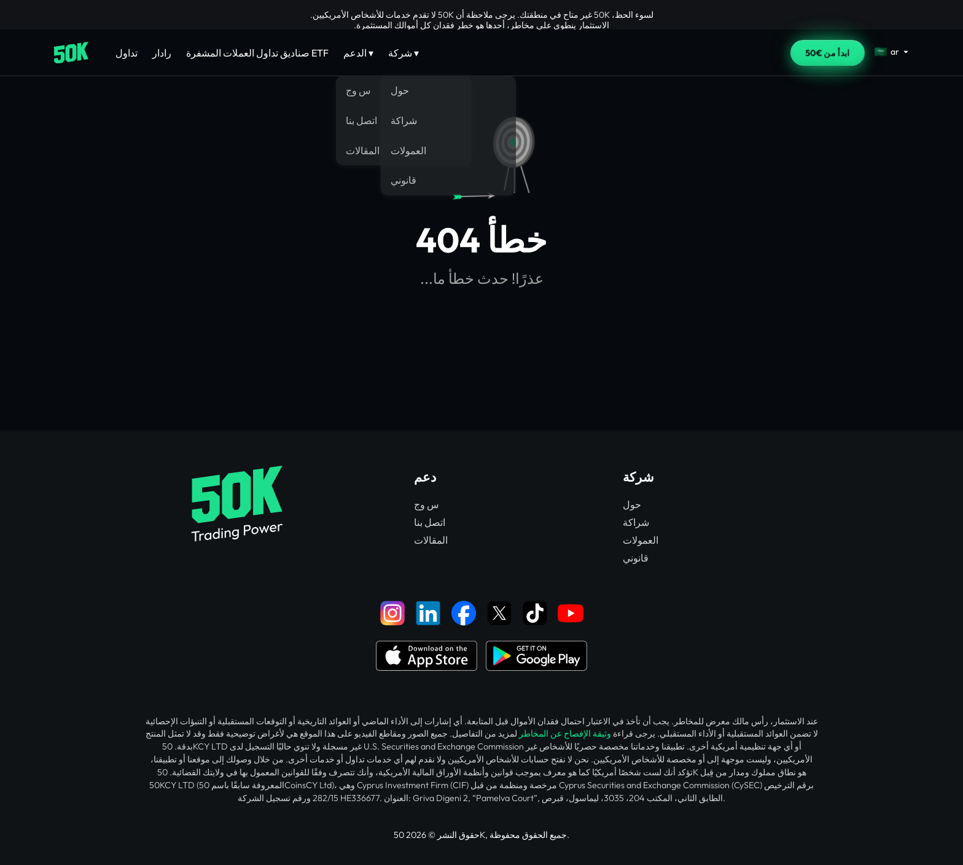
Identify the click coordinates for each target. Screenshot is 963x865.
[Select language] (892, 51)
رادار (161, 53)
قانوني (636, 558)
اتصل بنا (429, 522)
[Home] (71, 53)
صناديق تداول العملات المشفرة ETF (257, 53)
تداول (126, 53)
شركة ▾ (403, 53)
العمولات (640, 540)
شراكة (636, 522)
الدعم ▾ (358, 53)
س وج (426, 504)
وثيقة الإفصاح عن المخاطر (565, 733)
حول (632, 504)
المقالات (431, 540)
